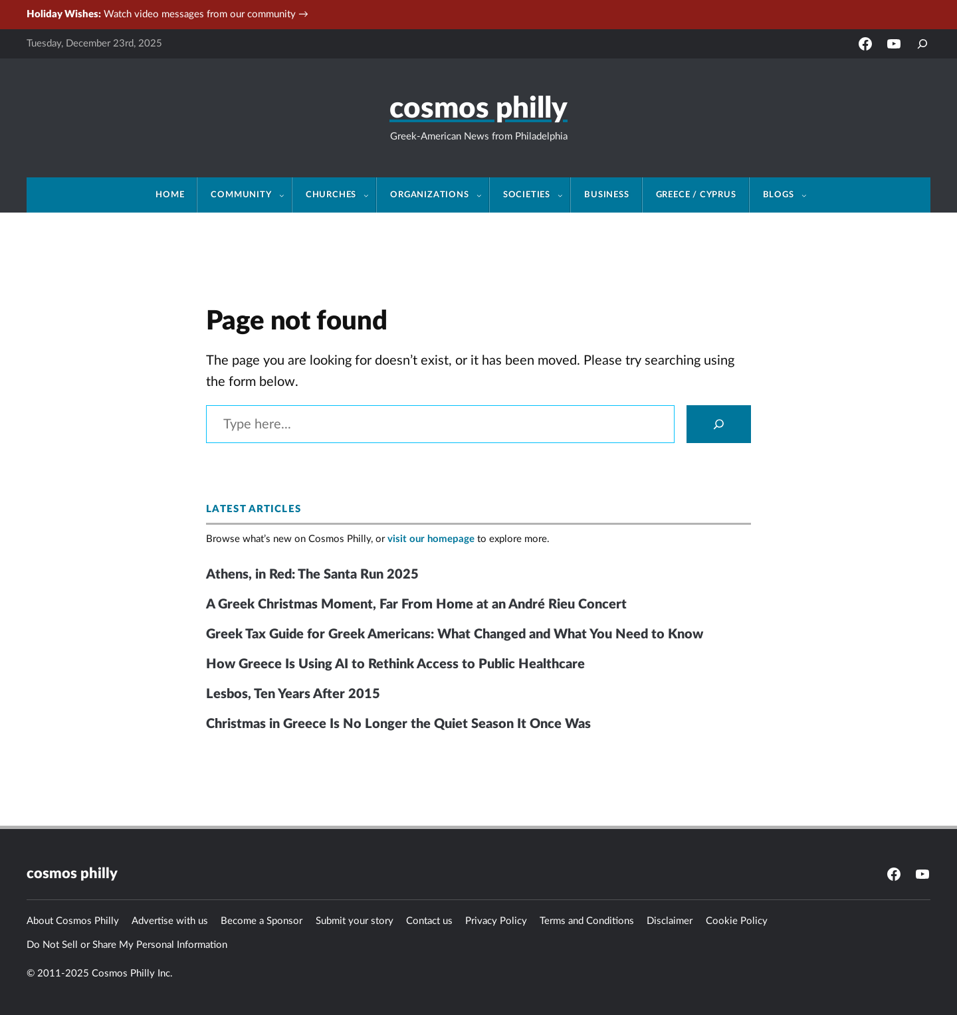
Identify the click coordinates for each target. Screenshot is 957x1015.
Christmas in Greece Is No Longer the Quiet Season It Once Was (398, 724)
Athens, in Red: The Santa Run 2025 (312, 574)
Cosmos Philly (478, 109)
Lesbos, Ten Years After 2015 (293, 694)
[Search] (719, 424)
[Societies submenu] (564, 195)
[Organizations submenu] (483, 195)
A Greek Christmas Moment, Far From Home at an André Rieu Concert (416, 604)
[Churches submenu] (370, 195)
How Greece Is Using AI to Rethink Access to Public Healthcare (395, 664)
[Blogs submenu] (808, 195)
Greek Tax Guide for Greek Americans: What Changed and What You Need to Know (454, 634)
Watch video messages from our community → (167, 14)
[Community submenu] (285, 195)
